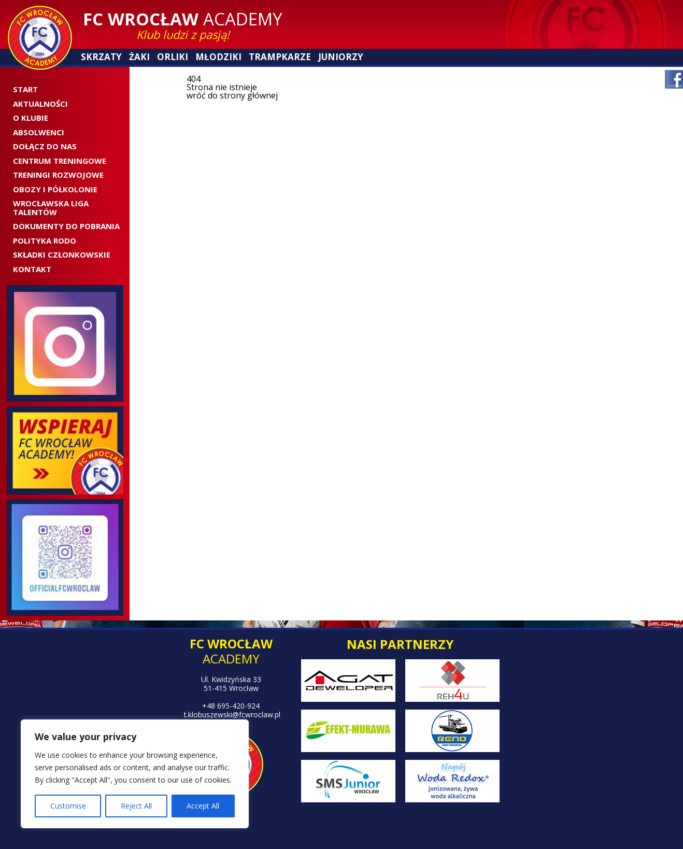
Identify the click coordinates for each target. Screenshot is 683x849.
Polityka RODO (44, 240)
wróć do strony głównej (232, 95)
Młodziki (218, 57)
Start (25, 89)
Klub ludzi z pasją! (183, 34)
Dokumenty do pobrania (66, 226)
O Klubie (30, 117)
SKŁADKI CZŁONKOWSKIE (61, 254)
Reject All (136, 806)
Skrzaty (101, 57)
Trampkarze (280, 57)
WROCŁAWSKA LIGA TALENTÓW (51, 207)
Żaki (139, 57)
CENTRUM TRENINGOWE (59, 160)
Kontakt (32, 269)
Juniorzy (340, 57)
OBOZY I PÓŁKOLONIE (55, 189)
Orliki (172, 57)
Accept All (203, 806)
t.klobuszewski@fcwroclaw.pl (232, 714)
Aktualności (40, 103)
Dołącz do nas (45, 146)
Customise (68, 806)
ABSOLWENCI (38, 132)
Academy (182, 19)
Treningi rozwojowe (58, 174)
